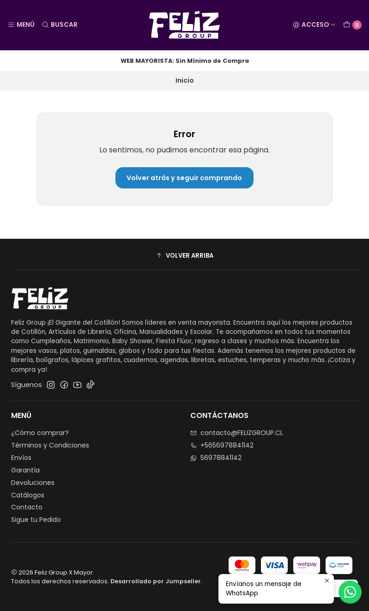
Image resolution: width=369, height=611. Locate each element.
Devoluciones (32, 482)
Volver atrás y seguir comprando (184, 177)
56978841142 (216, 457)
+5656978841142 (222, 445)
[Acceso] (314, 24)
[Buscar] (59, 24)
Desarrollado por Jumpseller (155, 581)
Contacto (26, 507)
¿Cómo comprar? (40, 432)
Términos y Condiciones (50, 445)
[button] (184, 255)
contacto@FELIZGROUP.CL (236, 432)
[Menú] (21, 24)
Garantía (25, 470)
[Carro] (352, 25)
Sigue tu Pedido (36, 519)
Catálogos (27, 495)
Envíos (21, 457)
